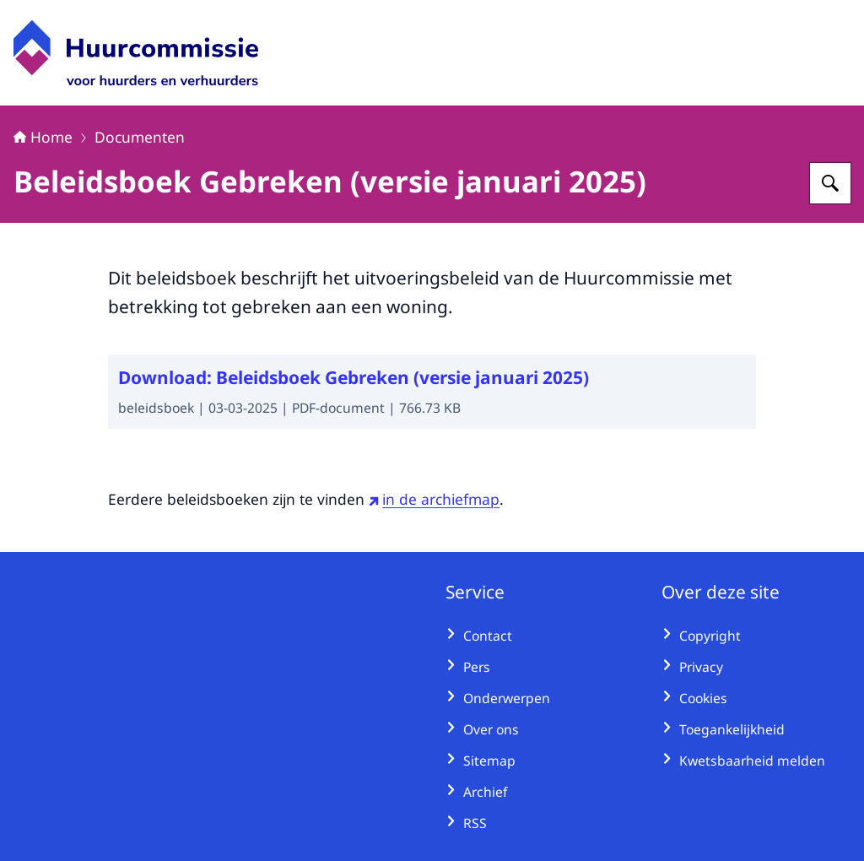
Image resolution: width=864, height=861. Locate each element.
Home (43, 137)
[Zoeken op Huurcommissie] (830, 183)
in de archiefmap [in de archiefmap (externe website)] (434, 499)
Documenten (139, 137)
